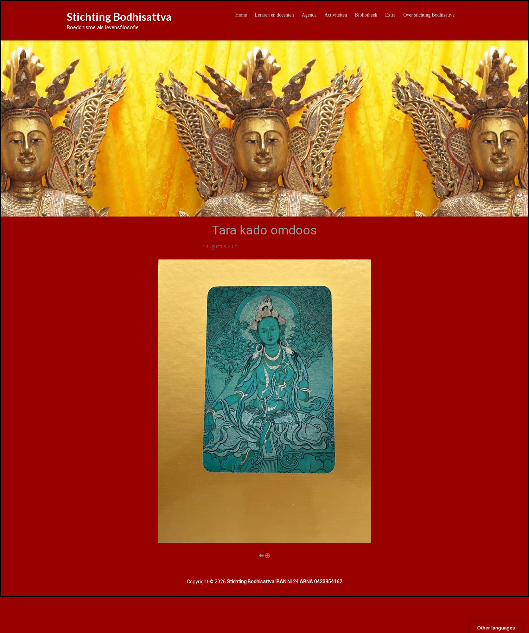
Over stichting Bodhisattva (429, 15)
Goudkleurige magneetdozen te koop (282, 246)
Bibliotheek (366, 15)
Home (241, 15)
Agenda (309, 15)
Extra (390, 15)
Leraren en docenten (274, 15)
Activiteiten (336, 15)
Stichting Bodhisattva (119, 16)
